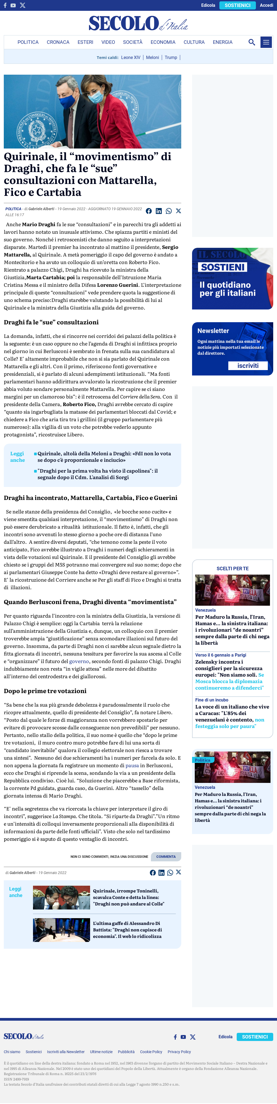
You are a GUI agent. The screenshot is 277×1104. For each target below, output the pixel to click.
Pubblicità (126, 1052)
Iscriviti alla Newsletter (66, 1052)
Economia (163, 42)
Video (108, 42)
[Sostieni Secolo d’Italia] (232, 308)
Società (133, 42)
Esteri (85, 42)
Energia (223, 42)
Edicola (208, 5)
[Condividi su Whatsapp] (169, 212)
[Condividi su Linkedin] (159, 212)
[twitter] (22, 5)
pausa (132, 765)
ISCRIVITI (248, 366)
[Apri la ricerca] (252, 42)
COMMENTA (166, 857)
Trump (171, 57)
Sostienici (34, 1052)
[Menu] (266, 42)
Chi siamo (12, 1052)
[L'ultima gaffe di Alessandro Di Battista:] (61, 930)
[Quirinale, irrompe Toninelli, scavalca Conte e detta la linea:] (61, 897)
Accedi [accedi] (266, 5)
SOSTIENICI (237, 5)
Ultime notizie (101, 1052)
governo (79, 661)
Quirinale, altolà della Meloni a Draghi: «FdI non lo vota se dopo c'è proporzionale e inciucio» (104, 456)
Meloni (152, 57)
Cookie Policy (151, 1052)
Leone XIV (130, 57)
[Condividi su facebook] (149, 212)
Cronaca (58, 42)
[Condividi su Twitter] (178, 212)
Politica (28, 42)
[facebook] (5, 5)
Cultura (194, 42)
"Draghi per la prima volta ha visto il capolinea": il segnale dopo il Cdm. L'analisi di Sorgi (98, 473)
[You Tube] (13, 5)
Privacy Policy (179, 1052)
